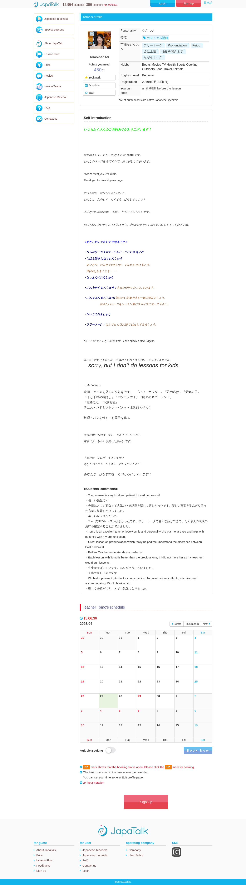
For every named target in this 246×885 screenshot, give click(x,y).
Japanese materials (94, 855)
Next (206, 623)
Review (48, 75)
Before (176, 623)
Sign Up (188, 3)
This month (192, 623)
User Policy (136, 855)
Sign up (41, 870)
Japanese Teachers (56, 18)
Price (47, 64)
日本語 (208, 2)
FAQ (47, 107)
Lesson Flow (52, 54)
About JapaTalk (53, 43)
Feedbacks (43, 865)
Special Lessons (54, 29)
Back (89, 92)
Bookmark (93, 77)
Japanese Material (55, 97)
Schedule (92, 85)
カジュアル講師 (157, 38)
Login (162, 3)
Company (135, 850)
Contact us (50, 118)
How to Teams (52, 86)
